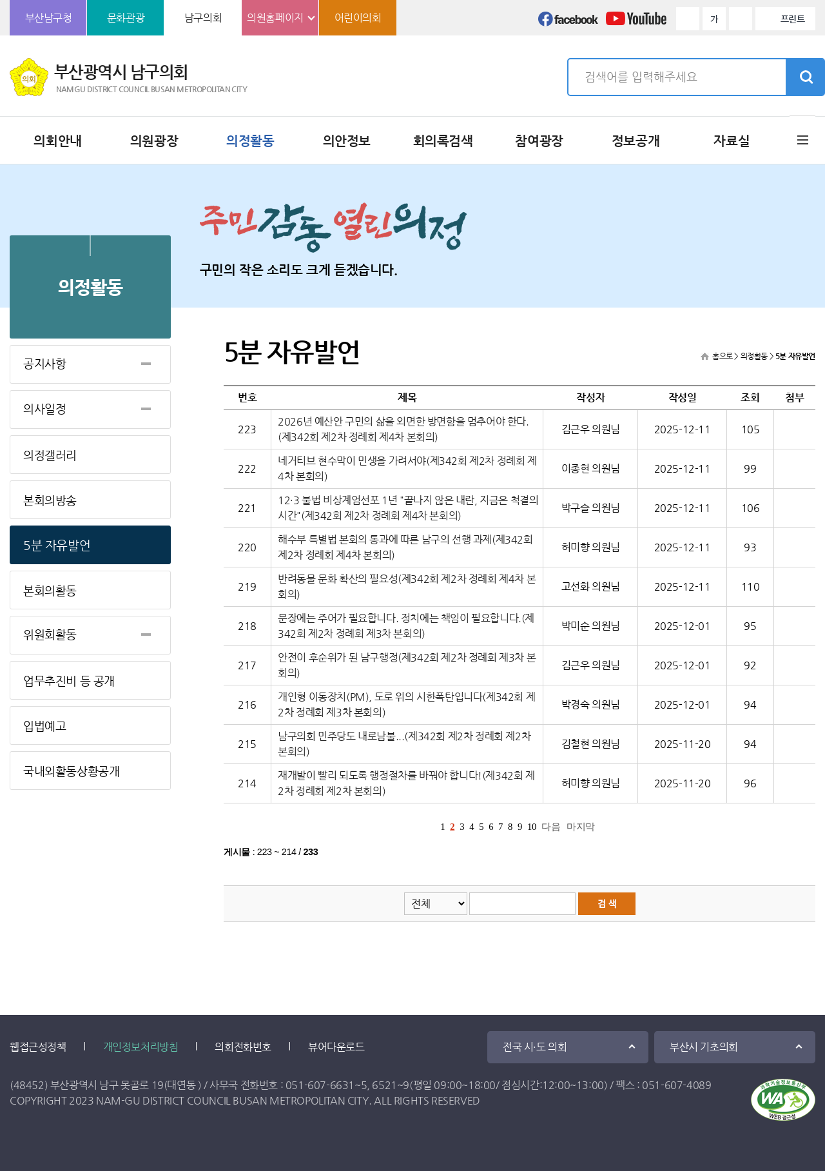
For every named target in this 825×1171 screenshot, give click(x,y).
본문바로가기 (0, 0)
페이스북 (568, 22)
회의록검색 (443, 140)
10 (531, 827)
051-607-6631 (320, 1085)
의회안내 (57, 140)
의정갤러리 (50, 455)
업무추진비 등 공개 (69, 680)
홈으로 (722, 355)
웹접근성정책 (38, 1047)
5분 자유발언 (56, 545)
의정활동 (250, 140)
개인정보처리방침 (141, 1047)
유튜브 (636, 22)
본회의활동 (50, 590)
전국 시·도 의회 (535, 1047)
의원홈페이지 (275, 18)
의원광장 (154, 140)
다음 (550, 827)
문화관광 (125, 18)
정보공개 (635, 140)
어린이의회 (358, 18)
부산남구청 (48, 18)
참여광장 (539, 140)
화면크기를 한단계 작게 (740, 18)
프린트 (793, 19)
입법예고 (44, 726)
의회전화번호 (243, 1047)
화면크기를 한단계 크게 (687, 18)
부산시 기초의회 (704, 1047)
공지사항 (44, 363)
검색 (805, 77)
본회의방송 (50, 500)
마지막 (581, 827)
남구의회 (203, 18)
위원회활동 (50, 634)
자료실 (731, 140)
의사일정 (44, 408)
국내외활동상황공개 (71, 771)
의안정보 (347, 140)
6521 (384, 1085)
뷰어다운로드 (336, 1047)
